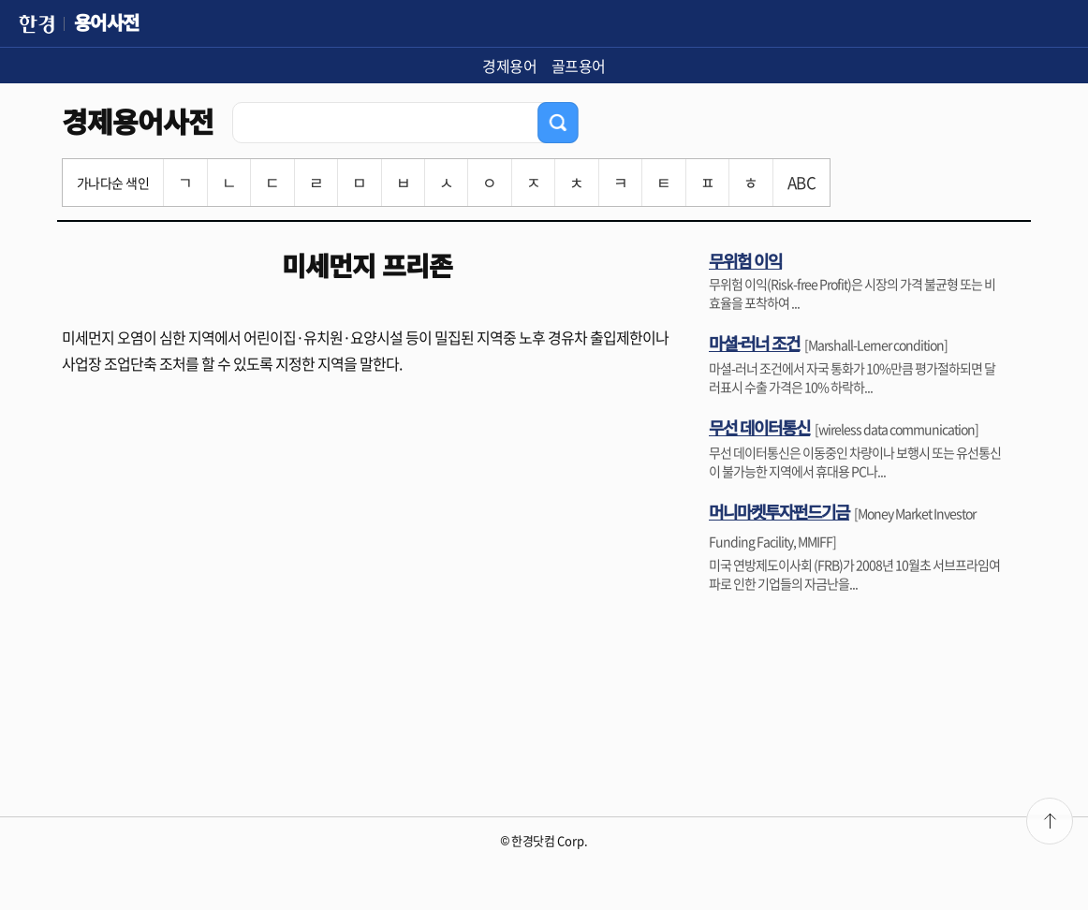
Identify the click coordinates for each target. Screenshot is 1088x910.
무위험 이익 (745, 260)
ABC (801, 182)
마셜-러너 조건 (754, 342)
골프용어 (578, 65)
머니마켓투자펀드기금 (779, 511)
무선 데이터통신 (759, 427)
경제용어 (509, 65)
